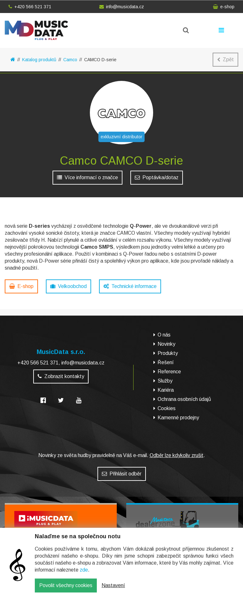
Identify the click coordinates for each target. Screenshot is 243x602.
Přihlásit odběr (121, 473)
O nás (164, 334)
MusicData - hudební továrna (36, 30)
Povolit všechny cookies (65, 590)
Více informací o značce (87, 177)
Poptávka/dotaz (156, 177)
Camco (70, 59)
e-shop (223, 6)
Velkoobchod (68, 286)
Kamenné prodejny (178, 417)
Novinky (166, 344)
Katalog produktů (39, 59)
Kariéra (166, 390)
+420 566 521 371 (30, 6)
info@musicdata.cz (121, 6)
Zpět (225, 59)
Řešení (166, 362)
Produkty (168, 353)
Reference (169, 371)
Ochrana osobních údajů (184, 399)
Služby (165, 380)
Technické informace (130, 286)
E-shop (21, 286)
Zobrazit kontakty (61, 376)
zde (84, 574)
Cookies (167, 408)
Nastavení (113, 590)
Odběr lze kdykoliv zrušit (176, 455)
